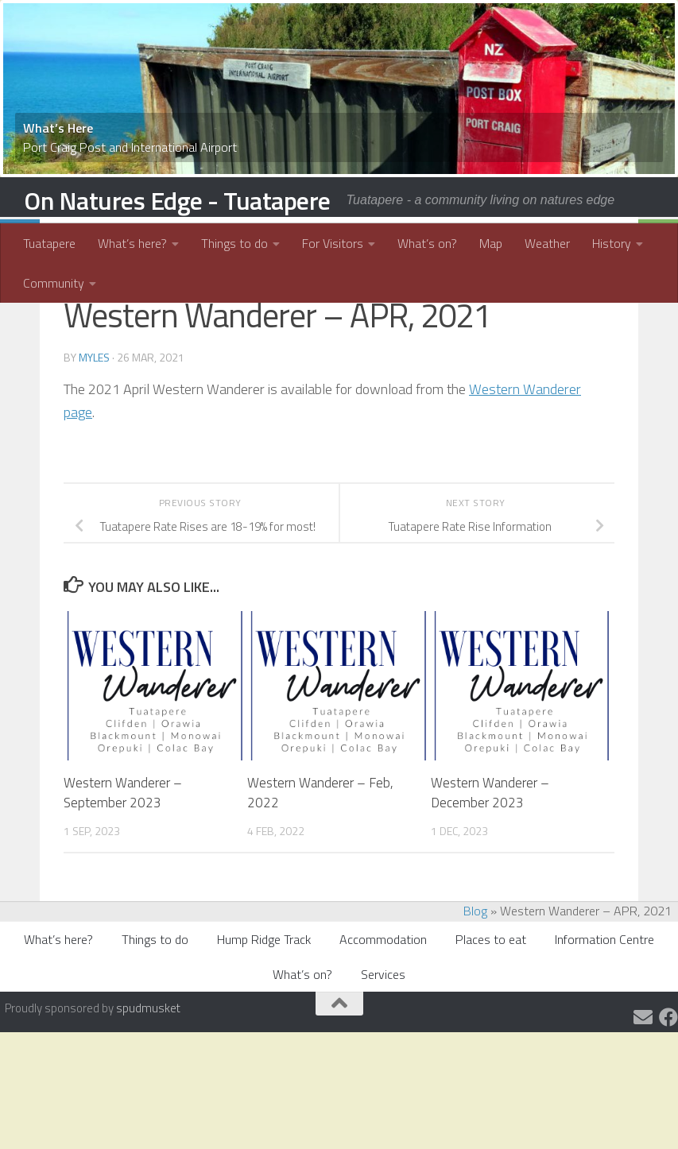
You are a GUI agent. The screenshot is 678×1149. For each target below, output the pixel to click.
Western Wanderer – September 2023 (123, 876)
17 (433, 21)
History (598, 243)
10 (344, 21)
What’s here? (132, 243)
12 (370, 21)
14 (395, 21)
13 (382, 21)
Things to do (230, 243)
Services (383, 1057)
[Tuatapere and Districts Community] (668, 1100)
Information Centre (604, 1022)
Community (53, 282)
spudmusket (148, 1091)
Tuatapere (49, 243)
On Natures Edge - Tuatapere (177, 200)
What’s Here (58, 127)
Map (478, 243)
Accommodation (383, 1022)
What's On (344, 326)
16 (420, 21)
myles (94, 440)
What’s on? (414, 243)
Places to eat (490, 1022)
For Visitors (323, 243)
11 (357, 21)
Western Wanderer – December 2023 (490, 876)
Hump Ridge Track (264, 1022)
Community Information (141, 326)
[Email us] (643, 1100)
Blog (475, 994)
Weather (534, 243)
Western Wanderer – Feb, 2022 (320, 876)
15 (408, 21)
